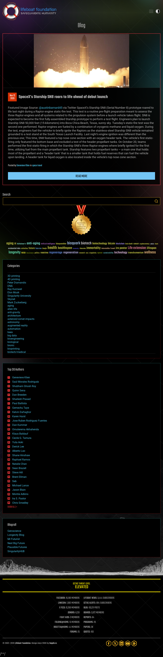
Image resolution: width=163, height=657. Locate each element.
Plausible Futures (17, 547)
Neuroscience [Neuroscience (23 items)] (30, 253)
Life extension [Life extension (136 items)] (137, 248)
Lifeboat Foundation (23, 643)
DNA (10, 285)
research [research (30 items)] (82, 253)
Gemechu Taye (20, 407)
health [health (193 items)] (52, 248)
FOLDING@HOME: (62, 622)
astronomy (13, 322)
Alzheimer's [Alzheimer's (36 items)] (21, 244)
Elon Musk (13, 292)
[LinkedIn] (121, 643)
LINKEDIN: (62, 603)
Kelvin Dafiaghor (21, 412)
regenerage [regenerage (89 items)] (55, 252)
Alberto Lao (18, 450)
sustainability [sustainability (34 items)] (108, 253)
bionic (10, 345)
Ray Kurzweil (14, 289)
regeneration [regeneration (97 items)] (70, 252)
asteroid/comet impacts (20, 318)
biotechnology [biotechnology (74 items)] (99, 243)
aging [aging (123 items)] (10, 243)
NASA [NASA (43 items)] (23, 253)
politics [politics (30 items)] (37, 253)
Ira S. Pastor (19, 498)
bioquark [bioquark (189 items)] (73, 243)
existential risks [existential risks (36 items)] (14, 248)
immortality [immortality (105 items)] (93, 248)
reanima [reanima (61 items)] (44, 252)
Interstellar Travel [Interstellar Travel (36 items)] (108, 248)
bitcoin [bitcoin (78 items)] (111, 243)
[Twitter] (115, 643)
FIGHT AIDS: (65, 617)
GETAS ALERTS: (90, 603)
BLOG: (86, 608)
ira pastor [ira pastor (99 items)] (121, 248)
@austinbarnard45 (50, 107)
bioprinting (13, 348)
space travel (37, 165)
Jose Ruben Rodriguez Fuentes (29, 420)
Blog (81, 25)
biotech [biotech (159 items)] (86, 243)
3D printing (13, 275)
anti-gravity (13, 312)
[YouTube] (127, 643)
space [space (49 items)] (100, 252)
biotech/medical (16, 352)
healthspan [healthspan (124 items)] (65, 248)
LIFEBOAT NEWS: (90, 598)
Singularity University (19, 295)
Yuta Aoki (17, 442)
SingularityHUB (16, 551)
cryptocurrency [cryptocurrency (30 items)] (144, 244)
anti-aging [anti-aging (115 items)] (33, 243)
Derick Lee (18, 446)
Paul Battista (19, 403)
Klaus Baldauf (20, 433)
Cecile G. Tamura (21, 437)
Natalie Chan (19, 463)
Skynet (11, 299)
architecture (14, 315)
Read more (81, 176)
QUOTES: (87, 632)
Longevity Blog (15, 534)
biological (12, 342)
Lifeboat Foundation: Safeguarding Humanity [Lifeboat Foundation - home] (74, 11)
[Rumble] (134, 643)
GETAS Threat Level (81, 586)
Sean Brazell (19, 468)
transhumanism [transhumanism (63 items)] (135, 252)
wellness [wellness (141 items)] (150, 252)
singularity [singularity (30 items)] (92, 253)
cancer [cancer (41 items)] (136, 244)
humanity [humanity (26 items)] (76, 249)
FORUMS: (73, 632)
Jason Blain (19, 489)
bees (10, 332)
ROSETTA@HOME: (61, 627)
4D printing (13, 279)
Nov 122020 (12, 97)
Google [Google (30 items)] (44, 249)
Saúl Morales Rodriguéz (25, 381)
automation (14, 328)
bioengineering (15, 338)
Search (156, 201)
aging (10, 305)
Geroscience (14, 530)
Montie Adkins (20, 494)
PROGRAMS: (88, 622)
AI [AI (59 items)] (15, 243)
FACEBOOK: (60, 598)
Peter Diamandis (16, 282)
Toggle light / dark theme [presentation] (158, 11)
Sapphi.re (53, 643)
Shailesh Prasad (21, 399)
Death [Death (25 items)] (156, 244)
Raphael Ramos (21, 459)
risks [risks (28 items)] (87, 253)
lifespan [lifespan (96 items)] (151, 248)
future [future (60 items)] (32, 248)
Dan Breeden (19, 394)
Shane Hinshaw (21, 455)
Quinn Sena (18, 390)
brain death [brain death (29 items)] (129, 244)
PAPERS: (87, 627)
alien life (12, 308)
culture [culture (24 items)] (152, 244)
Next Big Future (16, 543)
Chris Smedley (20, 502)
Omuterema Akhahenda (25, 429)
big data (12, 335)
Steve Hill (17, 472)
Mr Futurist (13, 539)
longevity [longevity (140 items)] (15, 252)
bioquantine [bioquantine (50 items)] (61, 243)
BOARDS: (87, 613)
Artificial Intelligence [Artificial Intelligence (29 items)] (48, 244)
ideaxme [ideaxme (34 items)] (83, 249)
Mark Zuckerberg (16, 302)
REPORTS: (88, 617)
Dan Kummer (19, 424)
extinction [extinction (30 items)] (24, 249)
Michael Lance (20, 485)
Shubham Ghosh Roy (24, 386)
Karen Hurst (18, 416)
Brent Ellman (19, 476)
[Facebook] (108, 643)
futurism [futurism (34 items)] (38, 249)
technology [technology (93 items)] (120, 253)
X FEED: (62, 608)
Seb (14, 481)
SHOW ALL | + (12, 507)
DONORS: (71, 613)
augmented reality (17, 325)
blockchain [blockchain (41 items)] (120, 244)
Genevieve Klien (23, 165)
